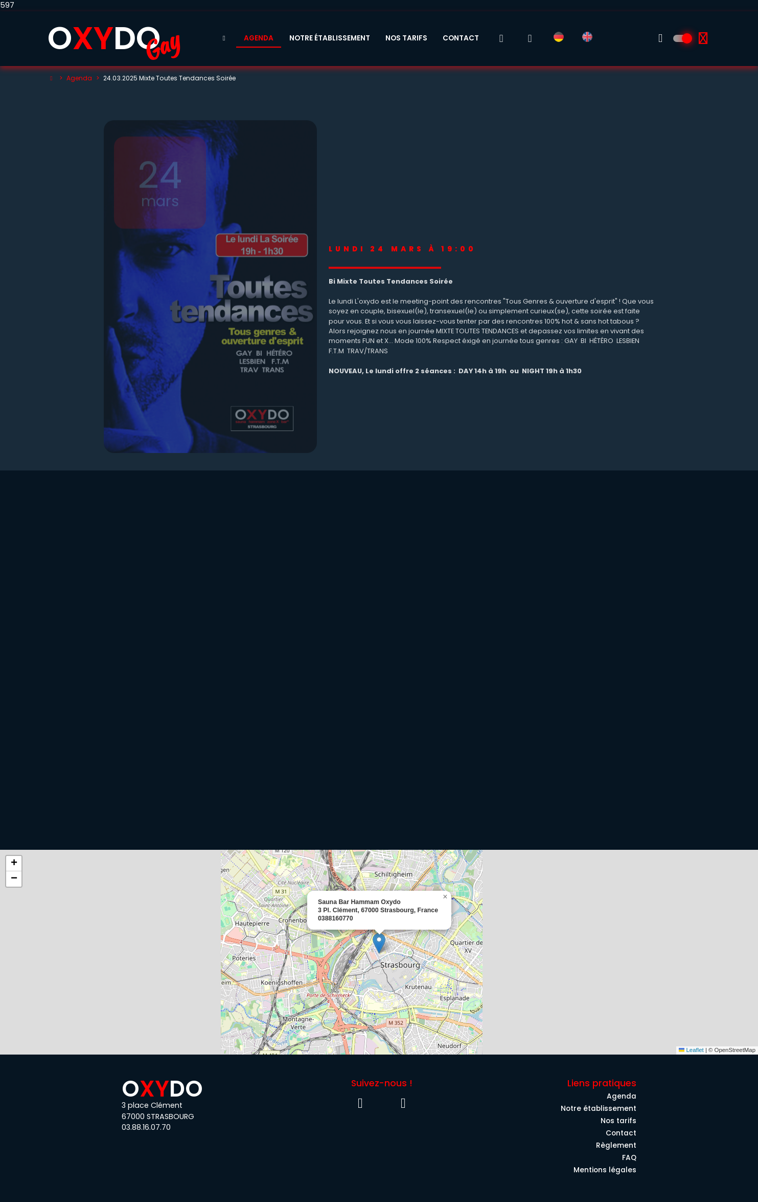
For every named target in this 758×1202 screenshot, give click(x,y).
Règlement (616, 1145)
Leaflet (691, 1050)
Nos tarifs (406, 38)
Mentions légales (604, 1170)
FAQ (629, 1158)
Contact (461, 38)
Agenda (258, 38)
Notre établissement (329, 38)
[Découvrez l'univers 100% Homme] (682, 38)
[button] (379, 943)
